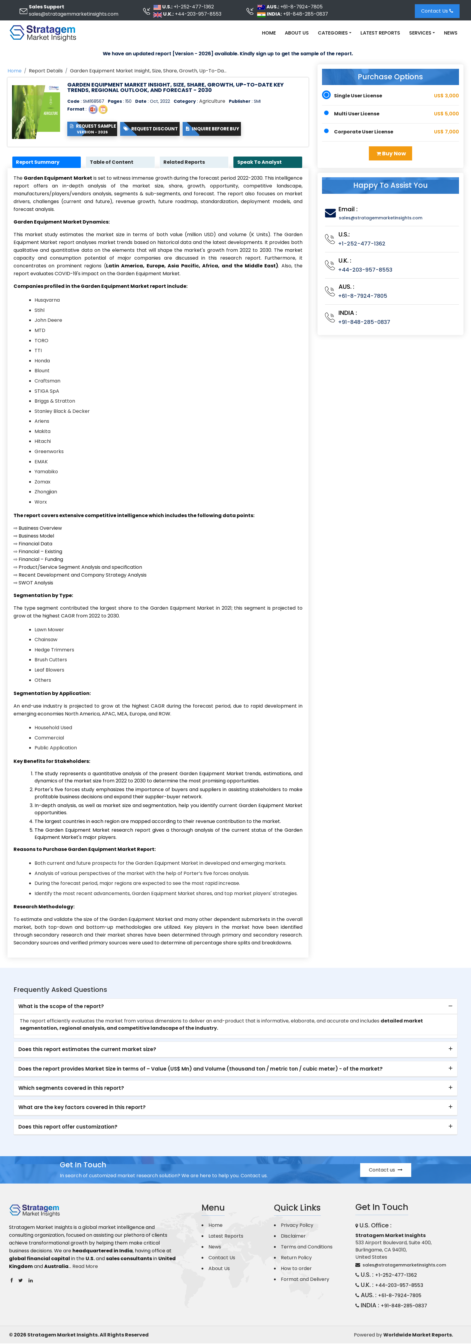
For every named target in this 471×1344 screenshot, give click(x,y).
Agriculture (212, 101)
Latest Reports (380, 32)
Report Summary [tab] (39, 162)
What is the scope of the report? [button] (61, 1006)
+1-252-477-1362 (194, 6)
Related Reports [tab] (185, 162)
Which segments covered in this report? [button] (71, 1088)
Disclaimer (293, 1236)
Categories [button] (333, 32)
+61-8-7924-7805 (301, 6)
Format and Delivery (305, 1279)
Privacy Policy (297, 1225)
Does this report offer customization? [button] (67, 1127)
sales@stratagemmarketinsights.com (73, 14)
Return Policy (296, 1258)
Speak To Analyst (260, 162)
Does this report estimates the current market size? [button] (87, 1049)
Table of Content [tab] (112, 162)
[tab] (235, 1007)
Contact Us (437, 11)
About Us (297, 32)
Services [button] (420, 32)
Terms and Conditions (307, 1247)
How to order (296, 1269)
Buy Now (391, 153)
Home (269, 32)
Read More (85, 1266)
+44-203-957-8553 (198, 14)
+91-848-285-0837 (305, 14)
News (450, 32)
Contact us (386, 1170)
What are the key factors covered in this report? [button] (82, 1107)
